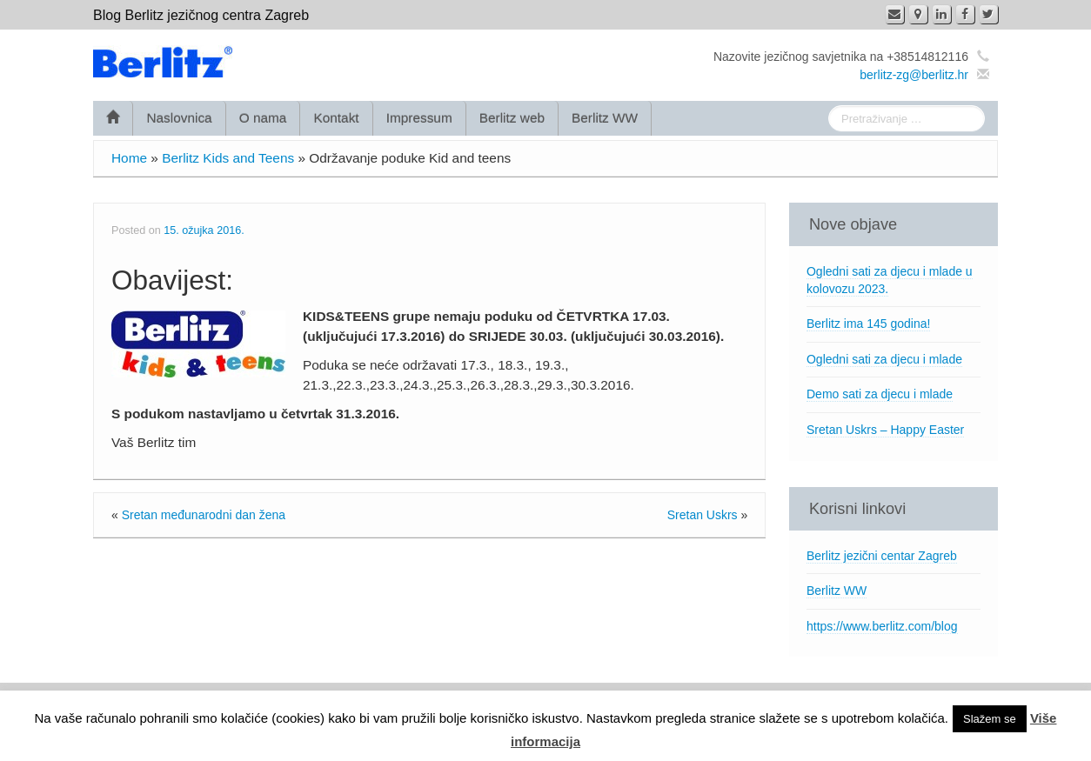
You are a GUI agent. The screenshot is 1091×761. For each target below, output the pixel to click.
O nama (263, 117)
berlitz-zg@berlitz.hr (914, 75)
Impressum (419, 117)
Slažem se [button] (989, 718)
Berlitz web (512, 117)
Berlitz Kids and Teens (228, 157)
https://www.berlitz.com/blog (882, 626)
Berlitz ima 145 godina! (868, 323)
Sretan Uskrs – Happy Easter (885, 430)
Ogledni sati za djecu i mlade (884, 359)
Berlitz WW (605, 117)
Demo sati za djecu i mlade (880, 394)
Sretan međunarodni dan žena (203, 515)
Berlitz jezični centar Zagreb (882, 556)
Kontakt (335, 117)
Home (129, 157)
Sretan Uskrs (702, 515)
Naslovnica (178, 117)
